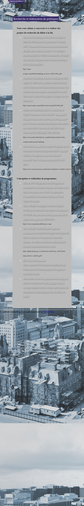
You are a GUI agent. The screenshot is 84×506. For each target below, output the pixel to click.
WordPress (49, 312)
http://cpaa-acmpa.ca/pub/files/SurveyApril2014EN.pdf (43, 106)
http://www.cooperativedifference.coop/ (37, 224)
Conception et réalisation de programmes (36, 178)
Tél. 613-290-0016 (66, 4)
